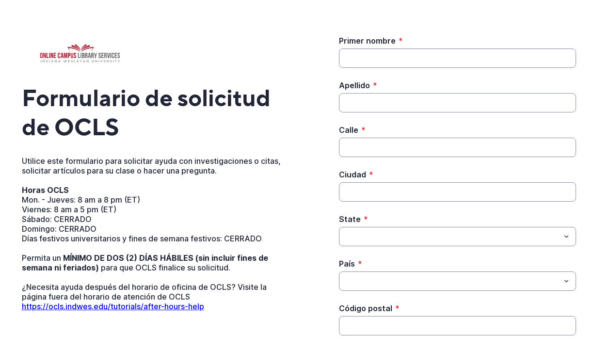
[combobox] (457, 236)
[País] (449, 281)
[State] (449, 236)
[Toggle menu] (566, 236)
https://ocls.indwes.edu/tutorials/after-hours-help (113, 306)
